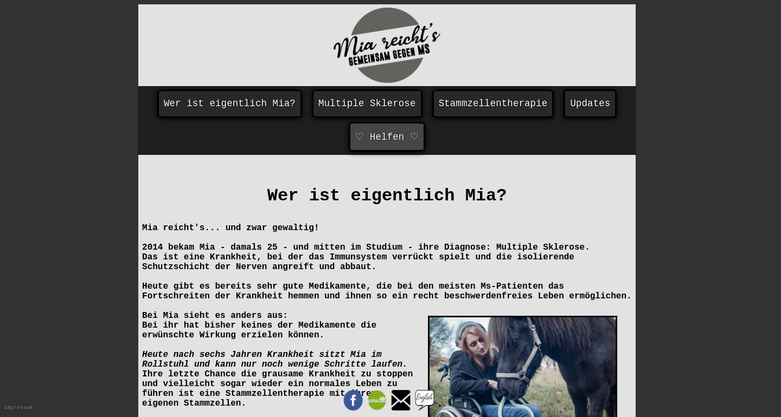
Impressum (18, 408)
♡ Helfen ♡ (386, 137)
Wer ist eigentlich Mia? (230, 103)
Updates (590, 103)
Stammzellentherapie (493, 103)
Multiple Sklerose (367, 103)
